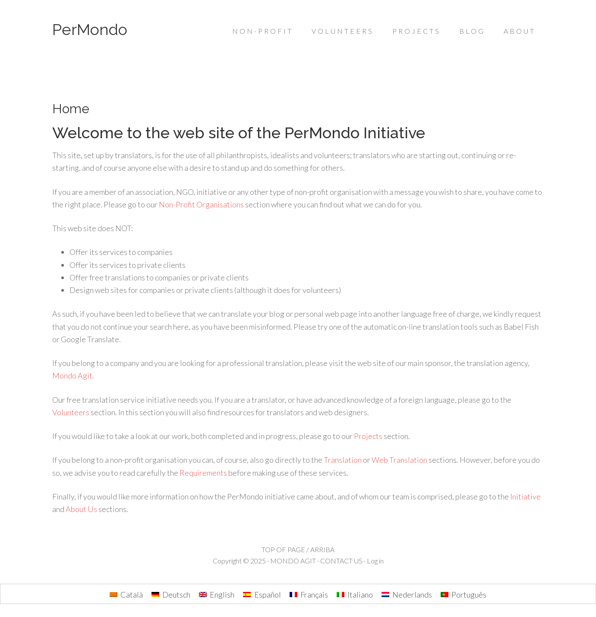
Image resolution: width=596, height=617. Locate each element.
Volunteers (70, 412)
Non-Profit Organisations (201, 204)
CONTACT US (341, 561)
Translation (343, 459)
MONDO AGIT (293, 561)
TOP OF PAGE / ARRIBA (298, 549)
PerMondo (89, 29)
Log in (375, 561)
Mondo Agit (72, 375)
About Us (81, 509)
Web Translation (399, 459)
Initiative (525, 496)
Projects (368, 436)
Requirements (203, 472)
